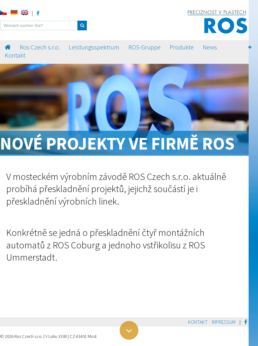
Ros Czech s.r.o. (40, 47)
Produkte (182, 47)
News (210, 47)
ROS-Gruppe (144, 47)
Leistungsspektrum (94, 47)
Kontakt (15, 55)
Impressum (224, 322)
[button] (82, 25)
